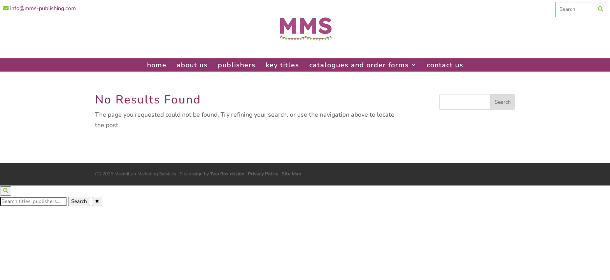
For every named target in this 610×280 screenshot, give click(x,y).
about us (192, 65)
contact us (445, 65)
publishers (237, 65)
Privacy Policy (263, 174)
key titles (282, 65)
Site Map (291, 174)
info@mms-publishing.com (39, 8)
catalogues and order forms (359, 65)
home (157, 65)
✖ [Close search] (97, 201)
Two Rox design (227, 174)
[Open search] (5, 191)
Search (79, 201)
